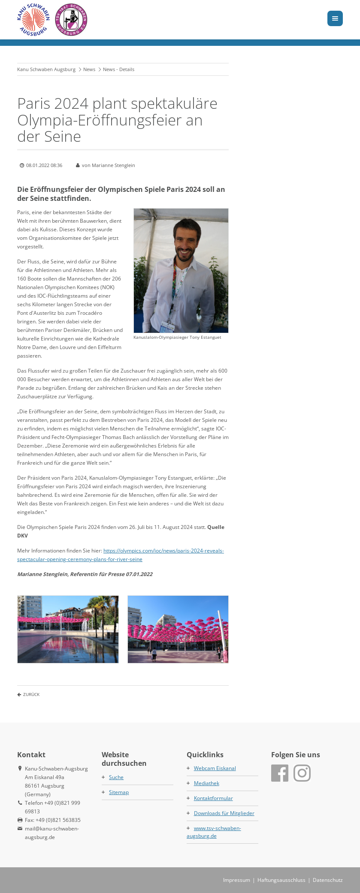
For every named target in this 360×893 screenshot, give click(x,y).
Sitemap (119, 792)
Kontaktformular (213, 798)
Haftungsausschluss (281, 880)
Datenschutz (328, 880)
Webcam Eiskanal (215, 768)
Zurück (31, 694)
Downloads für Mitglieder (224, 813)
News (89, 69)
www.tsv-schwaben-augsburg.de (214, 831)
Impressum (236, 880)
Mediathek (206, 783)
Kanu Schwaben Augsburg (46, 69)
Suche (116, 777)
